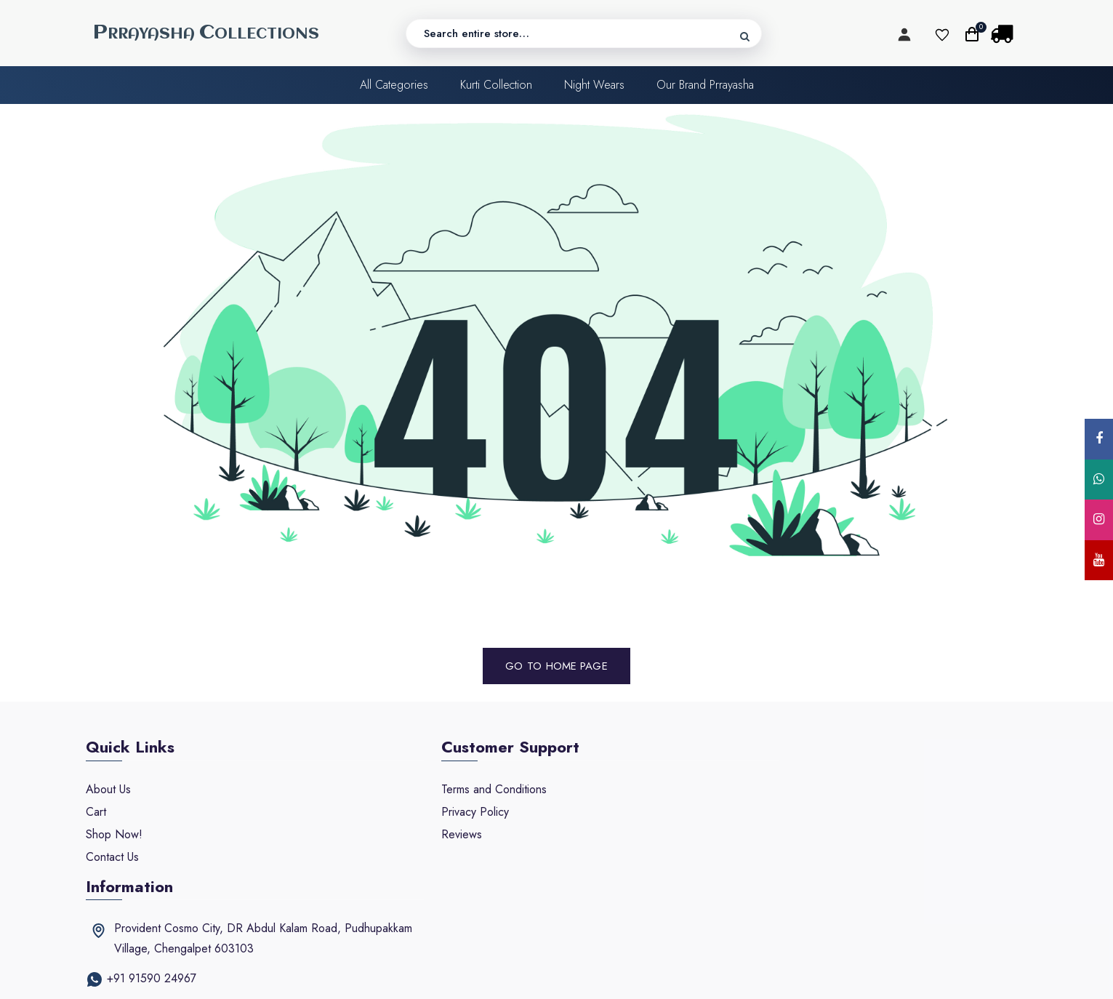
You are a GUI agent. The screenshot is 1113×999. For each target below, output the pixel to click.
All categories (394, 85)
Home (561, 665)
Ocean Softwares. (756, 975)
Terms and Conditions (458, 788)
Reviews (426, 833)
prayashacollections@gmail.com (826, 868)
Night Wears (594, 85)
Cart (96, 811)
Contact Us (112, 856)
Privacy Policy (439, 811)
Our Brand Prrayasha (705, 85)
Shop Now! (114, 833)
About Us (108, 788)
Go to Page (557, 665)
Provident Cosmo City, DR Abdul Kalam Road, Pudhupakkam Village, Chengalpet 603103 (864, 798)
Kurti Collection (496, 85)
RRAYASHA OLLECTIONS (206, 33)
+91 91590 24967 (791, 838)
